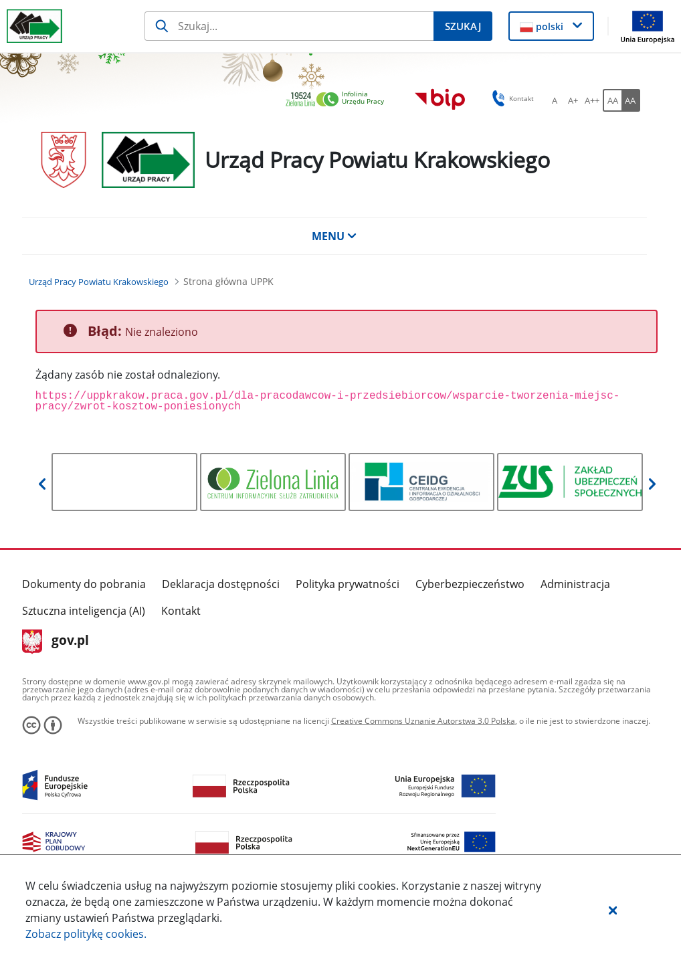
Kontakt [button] (511, 98)
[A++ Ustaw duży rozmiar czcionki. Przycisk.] (592, 100)
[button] (612, 909)
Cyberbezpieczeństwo (469, 584)
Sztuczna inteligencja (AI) (83, 610)
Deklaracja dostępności (221, 584)
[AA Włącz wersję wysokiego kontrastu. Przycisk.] (630, 100)
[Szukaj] (289, 26)
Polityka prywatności (347, 584)
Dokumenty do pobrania (84, 584)
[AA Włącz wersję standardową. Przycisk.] (612, 100)
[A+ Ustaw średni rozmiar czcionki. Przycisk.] (573, 100)
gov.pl (56, 641)
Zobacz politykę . (86, 934)
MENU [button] (334, 236)
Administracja (575, 584)
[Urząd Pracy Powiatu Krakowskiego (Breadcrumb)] (99, 282)
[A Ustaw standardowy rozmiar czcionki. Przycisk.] (555, 100)
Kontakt (181, 610)
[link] (338, 100)
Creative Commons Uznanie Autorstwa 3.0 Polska (423, 720)
